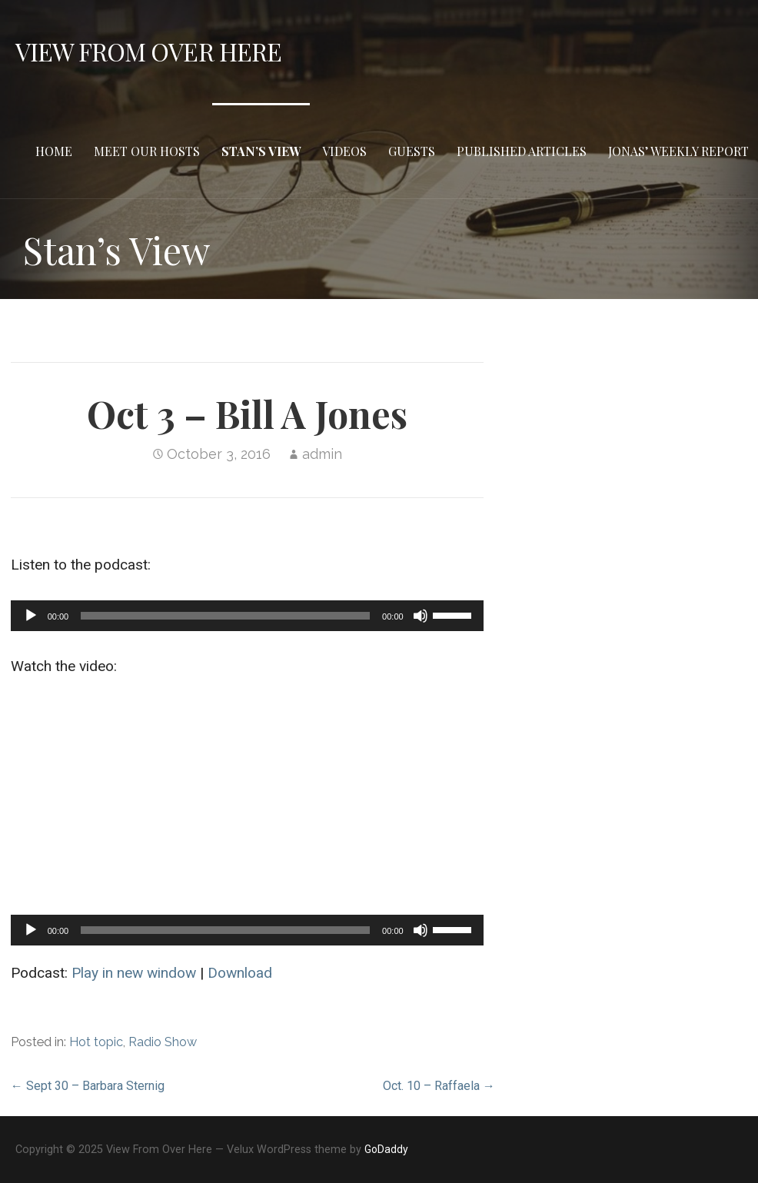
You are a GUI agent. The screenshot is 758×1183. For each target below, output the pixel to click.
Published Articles (522, 151)
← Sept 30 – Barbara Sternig (88, 1085)
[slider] (225, 616)
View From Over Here (148, 51)
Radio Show (162, 1042)
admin (322, 454)
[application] (247, 615)
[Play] (30, 615)
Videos (344, 151)
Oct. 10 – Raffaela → (439, 1085)
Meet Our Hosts (147, 151)
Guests (411, 151)
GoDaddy (386, 1149)
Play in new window (133, 973)
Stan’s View (261, 151)
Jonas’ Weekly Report (678, 151)
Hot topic (96, 1042)
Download (240, 973)
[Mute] (420, 615)
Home (53, 151)
